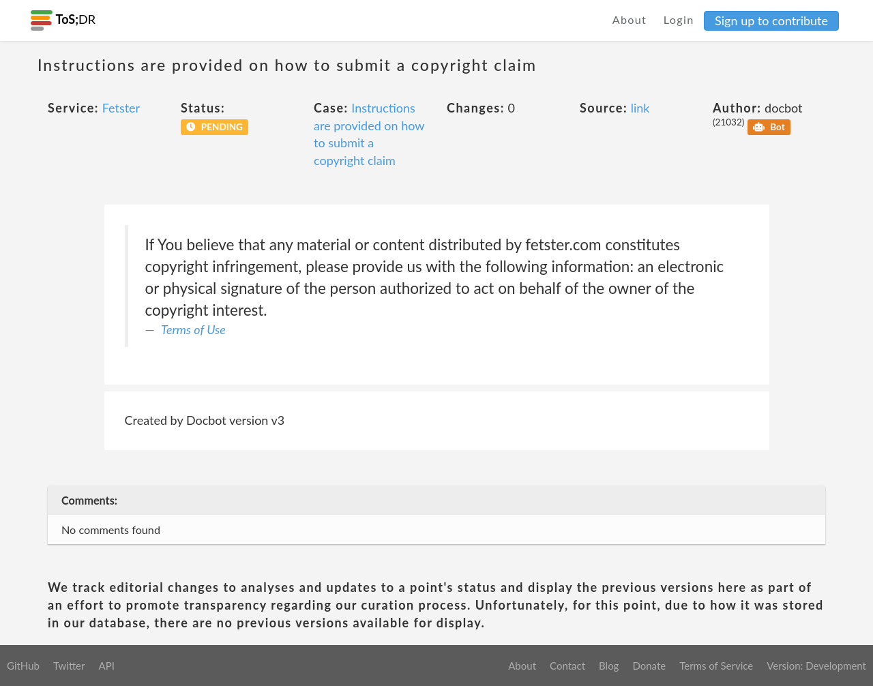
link (640, 107)
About (629, 19)
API (106, 665)
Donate (649, 665)
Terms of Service (716, 665)
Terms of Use (193, 329)
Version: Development (816, 665)
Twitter (69, 665)
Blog (609, 665)
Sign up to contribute (771, 20)
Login (679, 19)
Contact (567, 665)
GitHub (23, 665)
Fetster (121, 107)
